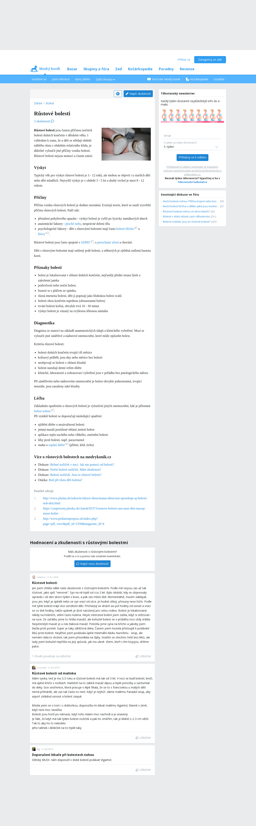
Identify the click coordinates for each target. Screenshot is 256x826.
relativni (41, 577)
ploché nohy (73, 223)
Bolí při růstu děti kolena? (65, 480)
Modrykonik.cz (213, 170)
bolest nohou (44, 411)
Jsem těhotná (60, 79)
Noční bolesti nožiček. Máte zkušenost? (75, 469)
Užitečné (143, 656)
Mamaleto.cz (193, 174)
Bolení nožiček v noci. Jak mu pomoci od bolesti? (82, 464)
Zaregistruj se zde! (210, 59)
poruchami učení (108, 242)
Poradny (166, 68)
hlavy (43, 234)
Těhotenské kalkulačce (192, 182)
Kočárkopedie (140, 68)
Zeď (118, 68)
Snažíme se (39, 79)
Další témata (105, 79)
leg (38, 749)
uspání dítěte (58, 445)
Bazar (72, 68)
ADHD (87, 242)
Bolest (50, 103)
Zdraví (38, 103)
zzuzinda (41, 667)
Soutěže (219, 79)
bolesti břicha (126, 228)
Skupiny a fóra (96, 68)
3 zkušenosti (44, 121)
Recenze (187, 68)
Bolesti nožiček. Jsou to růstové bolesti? (76, 474)
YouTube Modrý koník (163, 79)
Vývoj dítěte (82, 79)
